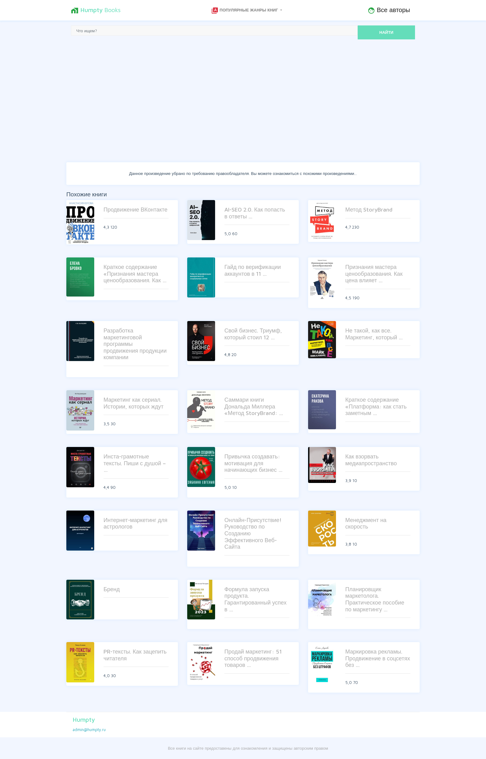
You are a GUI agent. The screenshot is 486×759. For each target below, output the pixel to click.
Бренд (112, 589)
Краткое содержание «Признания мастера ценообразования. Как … (135, 274)
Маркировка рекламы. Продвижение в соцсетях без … (377, 658)
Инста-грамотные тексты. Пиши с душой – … (135, 463)
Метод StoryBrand (368, 209)
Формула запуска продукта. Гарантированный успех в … (255, 599)
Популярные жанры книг (245, 10)
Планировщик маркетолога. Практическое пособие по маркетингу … (374, 599)
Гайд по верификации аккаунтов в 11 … (252, 270)
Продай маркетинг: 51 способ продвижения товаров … (253, 658)
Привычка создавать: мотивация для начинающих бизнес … (253, 463)
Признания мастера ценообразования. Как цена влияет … (374, 274)
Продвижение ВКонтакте (135, 209)
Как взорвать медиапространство (371, 460)
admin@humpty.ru (89, 729)
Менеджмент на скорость (366, 523)
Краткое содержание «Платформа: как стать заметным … (376, 406)
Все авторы (389, 10)
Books (96, 10)
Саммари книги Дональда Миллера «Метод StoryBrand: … (253, 406)
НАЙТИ (386, 32)
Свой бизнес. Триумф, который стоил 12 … (253, 334)
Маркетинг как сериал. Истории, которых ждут (134, 403)
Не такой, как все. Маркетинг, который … (374, 334)
